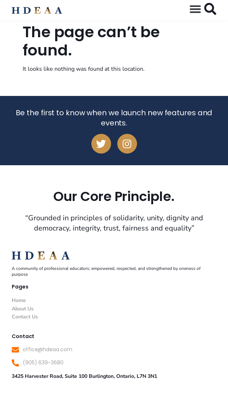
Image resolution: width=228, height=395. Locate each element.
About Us (23, 308)
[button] (195, 9)
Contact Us (25, 316)
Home (19, 300)
